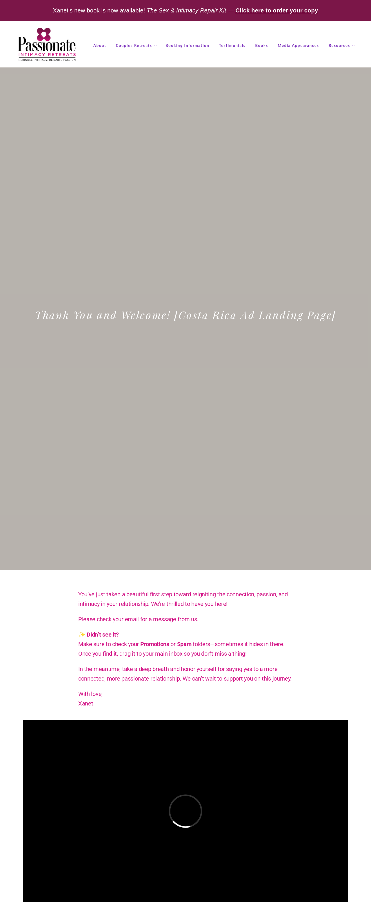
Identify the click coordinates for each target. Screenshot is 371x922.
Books (261, 45)
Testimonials (232, 45)
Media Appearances (298, 45)
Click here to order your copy (276, 10)
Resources (341, 45)
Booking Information (187, 45)
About (99, 45)
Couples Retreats (136, 45)
